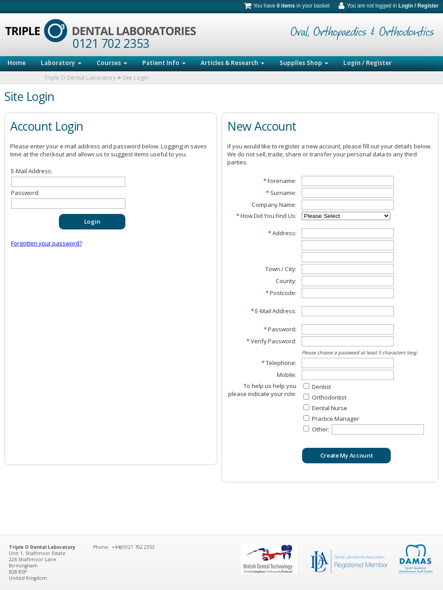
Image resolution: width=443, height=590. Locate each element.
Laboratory (61, 63)
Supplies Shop (304, 63)
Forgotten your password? (46, 243)
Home (17, 63)
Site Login (135, 78)
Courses (112, 63)
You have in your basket (291, 6)
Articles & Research (232, 63)
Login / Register (418, 6)
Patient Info (164, 63)
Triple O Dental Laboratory (80, 78)
